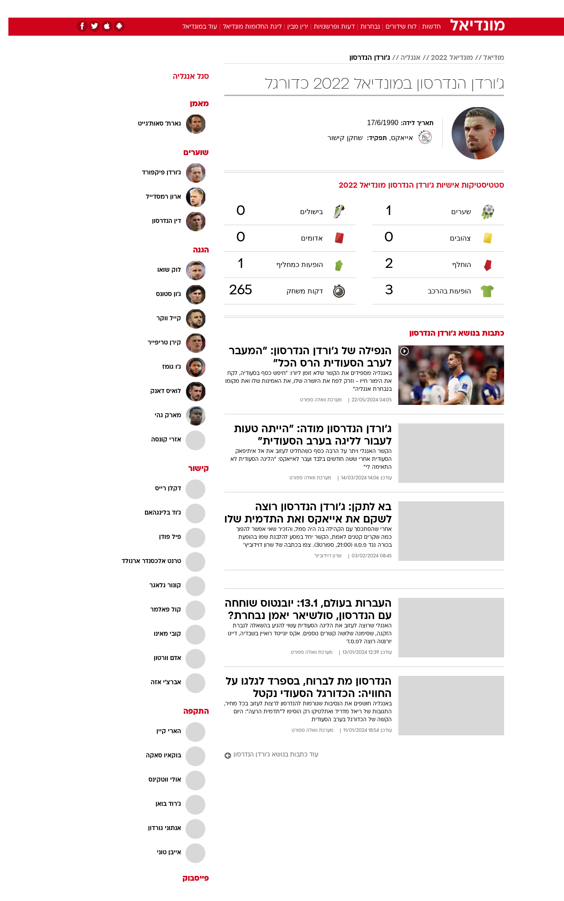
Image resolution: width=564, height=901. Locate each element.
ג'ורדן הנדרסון (361, 58)
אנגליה (402, 58)
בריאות (277, 8)
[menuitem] (432, 9)
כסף (327, 8)
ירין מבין (289, 27)
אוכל (304, 8)
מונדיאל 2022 (443, 58)
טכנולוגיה (213, 8)
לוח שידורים (392, 27)
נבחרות (361, 27)
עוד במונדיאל (191, 27)
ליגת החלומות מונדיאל (244, 27)
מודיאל (485, 58)
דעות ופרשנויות (325, 27)
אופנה (181, 8)
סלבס (352, 8)
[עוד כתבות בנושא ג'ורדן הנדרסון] (356, 755)
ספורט (408, 8)
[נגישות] (12, 9)
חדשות (438, 8)
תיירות (246, 8)
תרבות (379, 8)
